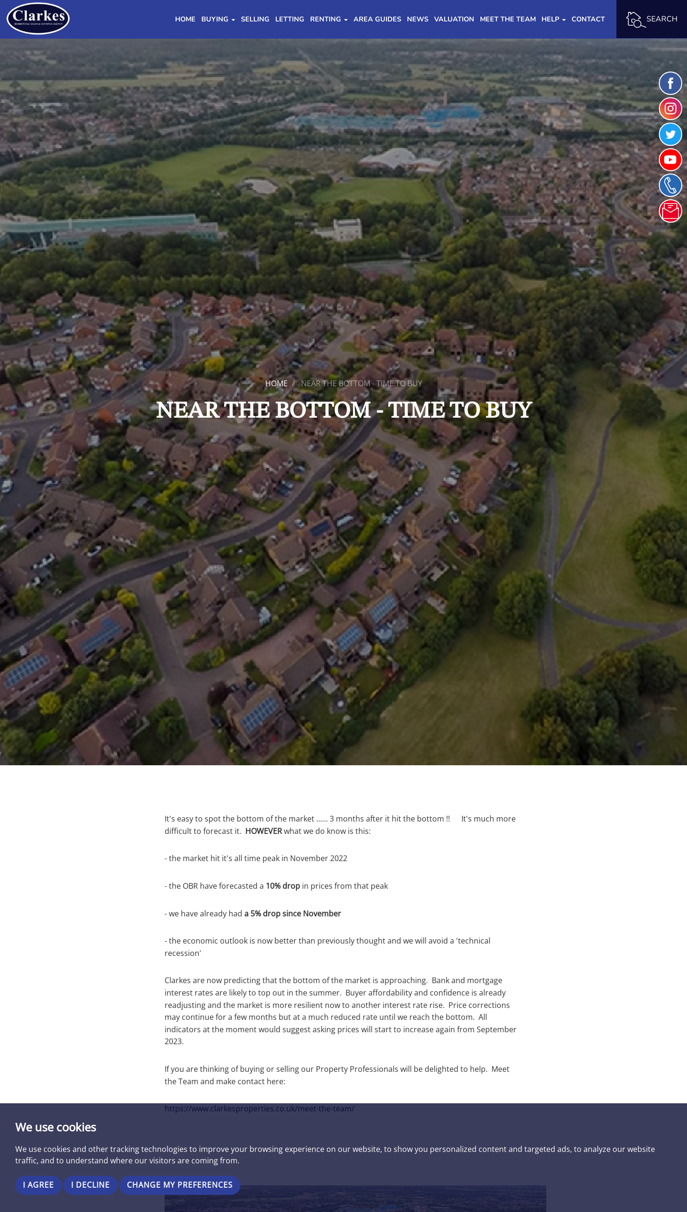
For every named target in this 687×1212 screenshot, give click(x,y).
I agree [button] (38, 1185)
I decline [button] (90, 1185)
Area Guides (377, 19)
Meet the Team (508, 19)
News (417, 19)
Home (185, 19)
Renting (329, 19)
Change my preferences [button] (180, 1185)
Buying (218, 19)
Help (553, 19)
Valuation (454, 19)
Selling (255, 19)
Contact (588, 19)
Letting (289, 19)
